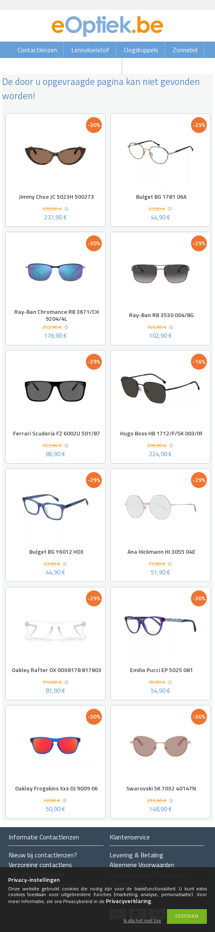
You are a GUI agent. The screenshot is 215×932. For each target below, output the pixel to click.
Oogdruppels (141, 50)
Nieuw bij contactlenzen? (43, 855)
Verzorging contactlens (40, 865)
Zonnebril (185, 50)
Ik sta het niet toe (142, 921)
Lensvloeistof (90, 50)
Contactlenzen (37, 50)
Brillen (107, 66)
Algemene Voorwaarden (142, 865)
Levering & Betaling (136, 855)
